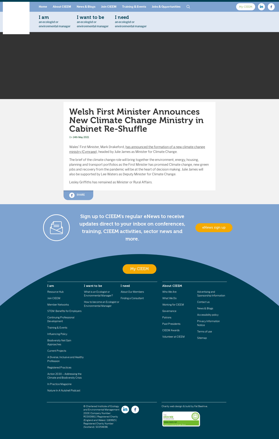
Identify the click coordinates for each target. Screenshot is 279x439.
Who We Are (169, 291)
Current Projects (56, 350)
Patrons (166, 317)
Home (43, 6)
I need (125, 286)
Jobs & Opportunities (166, 6)
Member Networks (58, 304)
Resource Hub (55, 291)
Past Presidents (171, 324)
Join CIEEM (108, 6)
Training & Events (134, 6)
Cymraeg (89, 152)
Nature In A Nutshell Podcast (63, 390)
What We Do (169, 298)
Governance (169, 311)
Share (77, 195)
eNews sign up (213, 227)
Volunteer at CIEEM (173, 336)
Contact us (203, 302)
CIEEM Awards (171, 330)
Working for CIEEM (173, 304)
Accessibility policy (208, 314)
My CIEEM (245, 6)
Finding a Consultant (132, 298)
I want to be (93, 286)
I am (50, 286)
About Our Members (132, 291)
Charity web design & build (176, 406)
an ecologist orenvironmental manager (54, 21)
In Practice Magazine (59, 384)
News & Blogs (86, 6)
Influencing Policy (57, 334)
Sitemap (202, 338)
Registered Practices (59, 367)
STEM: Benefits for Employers (64, 311)
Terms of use (204, 331)
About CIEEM (62, 6)
